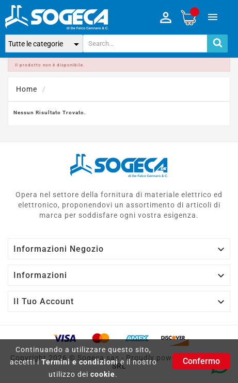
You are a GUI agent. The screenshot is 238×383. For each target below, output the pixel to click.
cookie (102, 374)
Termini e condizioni (79, 362)
